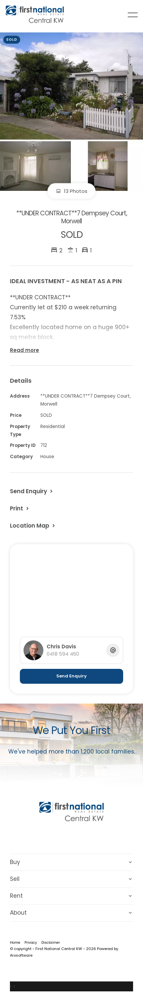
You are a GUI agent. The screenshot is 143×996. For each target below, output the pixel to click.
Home (15, 942)
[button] (20, 508)
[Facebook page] (63, 837)
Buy (15, 862)
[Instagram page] (80, 837)
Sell (15, 879)
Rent (16, 896)
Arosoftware (21, 955)
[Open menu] (132, 15)
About (18, 913)
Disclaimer (50, 942)
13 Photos (71, 191)
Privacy (30, 942)
